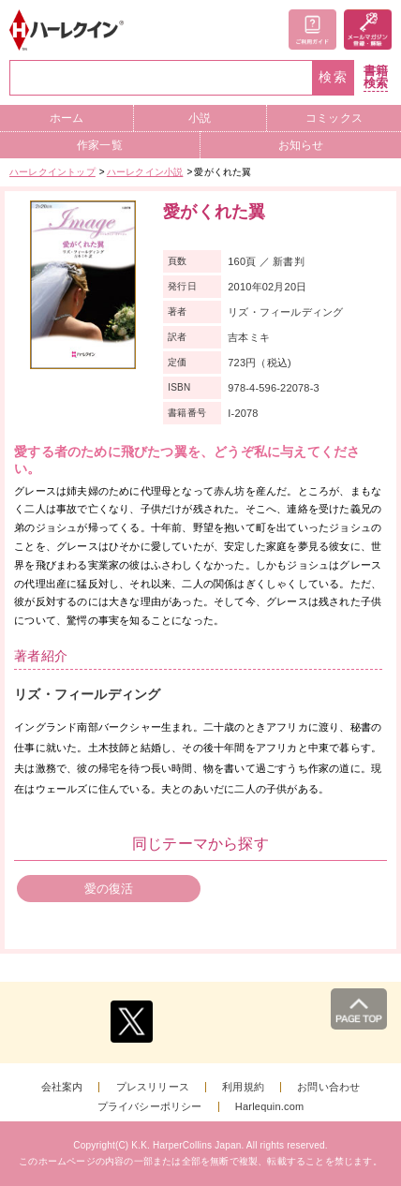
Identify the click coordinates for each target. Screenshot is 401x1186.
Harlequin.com (269, 1107)
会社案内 (62, 1087)
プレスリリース (152, 1087)
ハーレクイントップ (52, 172)
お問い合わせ (328, 1087)
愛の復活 (109, 889)
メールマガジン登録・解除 (368, 29)
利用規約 (243, 1087)
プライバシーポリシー (149, 1107)
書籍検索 (376, 77)
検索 (334, 77)
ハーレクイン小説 (145, 172)
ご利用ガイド (312, 29)
